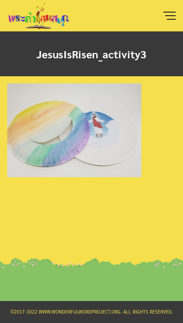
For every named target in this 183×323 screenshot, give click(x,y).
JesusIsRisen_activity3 (91, 54)
